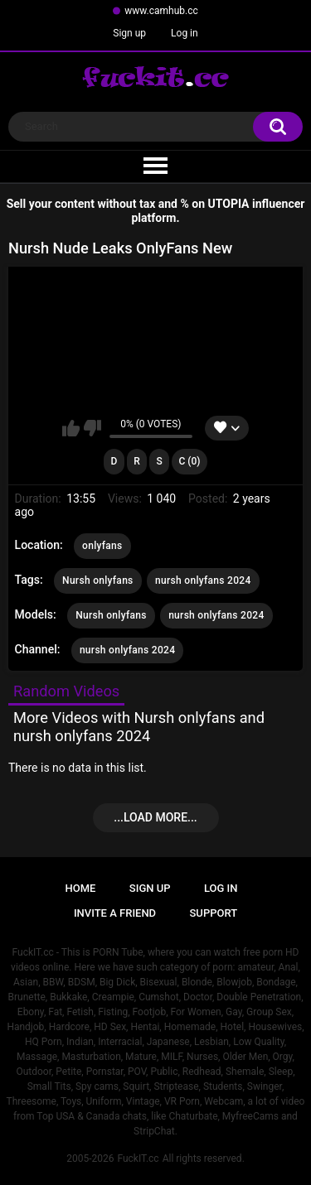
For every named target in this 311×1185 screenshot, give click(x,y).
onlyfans (102, 546)
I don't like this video (92, 428)
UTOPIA (229, 203)
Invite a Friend (115, 913)
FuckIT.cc (137, 1158)
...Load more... (155, 817)
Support (214, 913)
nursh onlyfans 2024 (202, 580)
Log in (184, 33)
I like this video (71, 428)
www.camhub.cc (161, 11)
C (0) (189, 461)
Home (81, 888)
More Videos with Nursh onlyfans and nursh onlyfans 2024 (139, 726)
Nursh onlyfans (98, 580)
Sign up (129, 33)
